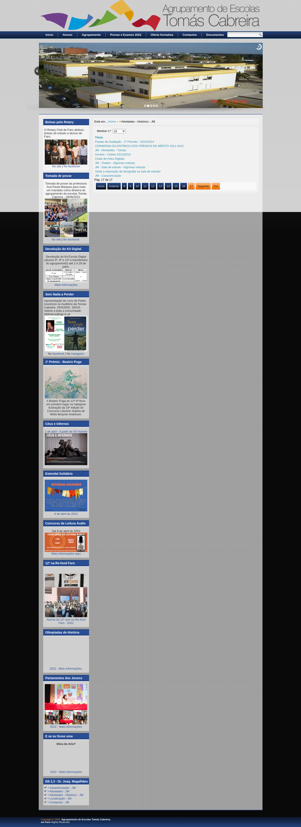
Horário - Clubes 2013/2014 (113, 154)
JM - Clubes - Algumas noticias (115, 163)
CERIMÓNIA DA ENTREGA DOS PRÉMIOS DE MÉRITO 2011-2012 (139, 146)
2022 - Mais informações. (66, 668)
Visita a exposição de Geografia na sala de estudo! (128, 171)
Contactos (190, 34)
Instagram (77, 353)
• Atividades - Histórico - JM (65, 795)
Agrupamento (91, 34)
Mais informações (66, 284)
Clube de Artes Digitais (110, 158)
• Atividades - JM (58, 791)
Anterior (114, 186)
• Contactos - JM (58, 802)
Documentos (215, 34)
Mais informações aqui (66, 544)
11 (145, 186)
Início (49, 34)
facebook (58, 353)
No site (56, 166)
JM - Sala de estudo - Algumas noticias (120, 167)
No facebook (72, 166)
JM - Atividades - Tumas (110, 150)
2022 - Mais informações (66, 726)
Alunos (67, 34)
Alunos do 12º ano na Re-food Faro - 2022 (66, 621)
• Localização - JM (60, 798)
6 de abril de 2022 (66, 512)
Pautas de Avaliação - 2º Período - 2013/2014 (124, 141)
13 (160, 186)
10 (137, 186)
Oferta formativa (162, 34)
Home (112, 121)
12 (152, 186)
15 (175, 186)
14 (168, 186)
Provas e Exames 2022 (125, 34)
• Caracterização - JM (62, 787)
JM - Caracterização (108, 175)
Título (99, 137)
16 (183, 186)
